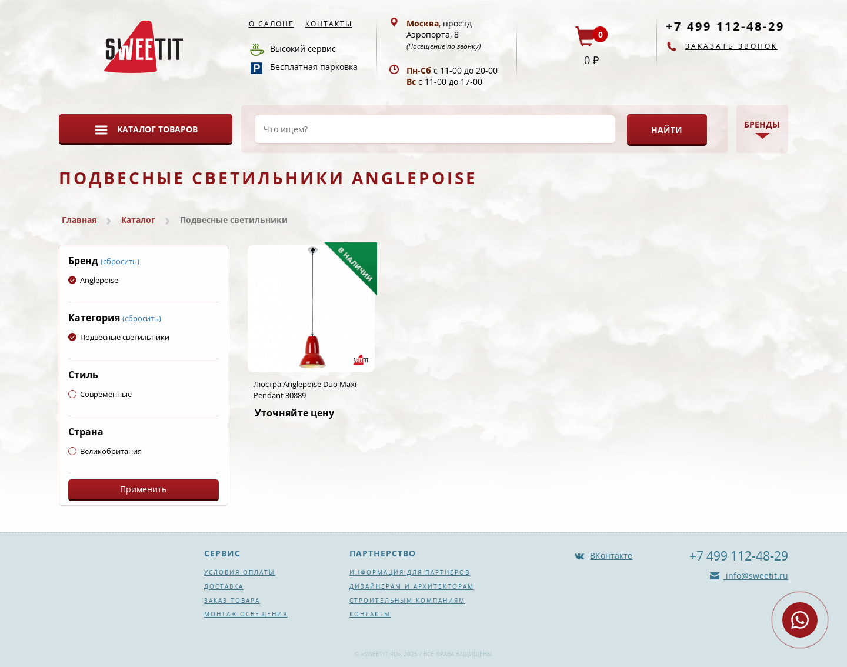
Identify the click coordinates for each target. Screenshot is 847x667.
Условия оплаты (239, 572)
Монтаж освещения (246, 614)
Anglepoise (93, 280)
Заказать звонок (731, 46)
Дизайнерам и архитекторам (411, 586)
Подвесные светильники (118, 337)
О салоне (271, 24)
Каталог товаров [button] (157, 129)
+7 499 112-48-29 (725, 26)
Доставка (224, 586)
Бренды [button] (762, 124)
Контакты (328, 24)
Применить (143, 489)
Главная (79, 219)
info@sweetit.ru (755, 575)
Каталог (138, 219)
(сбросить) (120, 261)
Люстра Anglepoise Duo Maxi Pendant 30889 (305, 390)
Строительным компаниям (407, 600)
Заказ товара (232, 600)
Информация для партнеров (409, 572)
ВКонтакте (611, 555)
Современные (100, 394)
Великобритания (105, 451)
